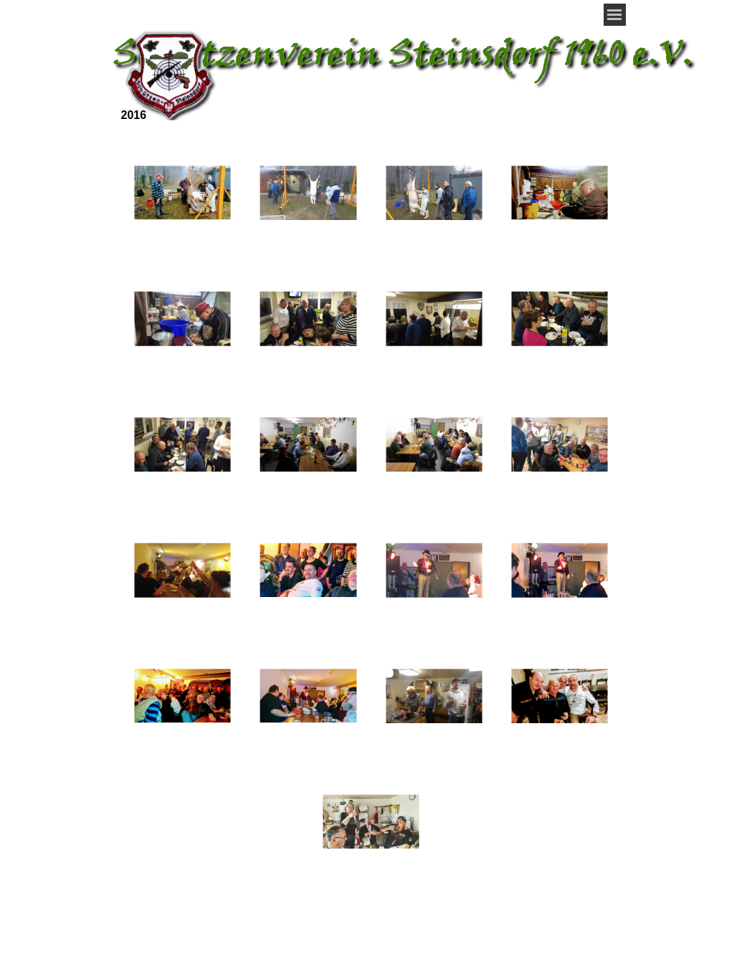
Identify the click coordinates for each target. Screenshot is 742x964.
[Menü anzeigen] (615, 15)
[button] (182, 193)
